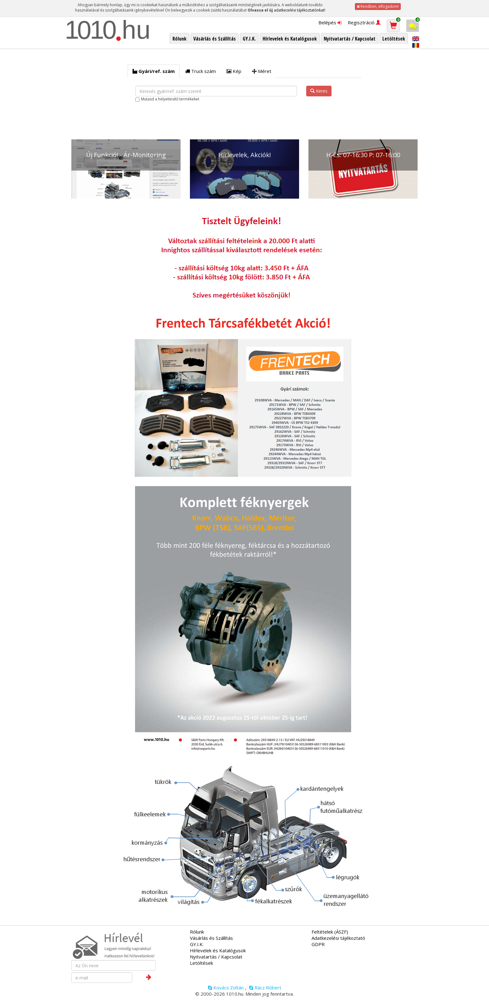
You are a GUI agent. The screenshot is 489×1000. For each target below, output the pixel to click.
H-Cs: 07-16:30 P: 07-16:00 (363, 155)
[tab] (154, 71)
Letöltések (201, 963)
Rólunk (197, 932)
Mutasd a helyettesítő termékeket (170, 99)
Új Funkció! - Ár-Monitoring (126, 155)
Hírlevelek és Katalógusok (218, 950)
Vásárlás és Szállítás (211, 938)
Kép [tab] (233, 71)
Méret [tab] (261, 71)
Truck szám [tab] (200, 71)
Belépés (329, 22)
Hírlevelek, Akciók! (244, 155)
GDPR (318, 944)
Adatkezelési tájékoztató (338, 938)
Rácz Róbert (265, 987)
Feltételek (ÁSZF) (330, 932)
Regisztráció (364, 22)
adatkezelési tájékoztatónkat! (299, 10)
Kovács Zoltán (226, 987)
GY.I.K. (197, 944)
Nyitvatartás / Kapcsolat (216, 957)
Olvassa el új (260, 10)
